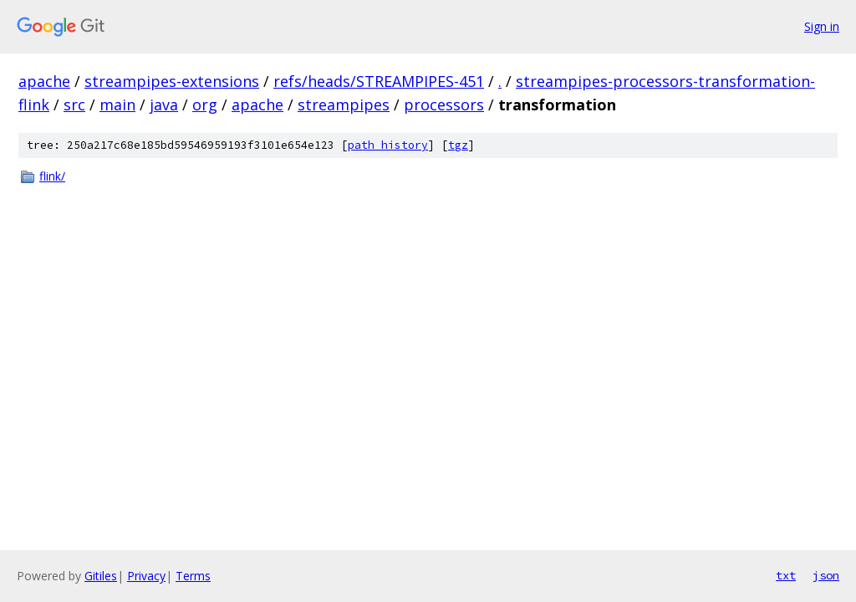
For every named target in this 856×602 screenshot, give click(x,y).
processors (444, 104)
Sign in (821, 26)
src (74, 104)
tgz (458, 145)
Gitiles (100, 576)
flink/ (52, 176)
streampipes (344, 104)
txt (786, 575)
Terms (193, 576)
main (117, 104)
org (204, 104)
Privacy (146, 576)
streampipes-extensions (171, 81)
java (164, 104)
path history (388, 145)
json (826, 575)
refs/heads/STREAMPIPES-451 (378, 81)
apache (44, 81)
